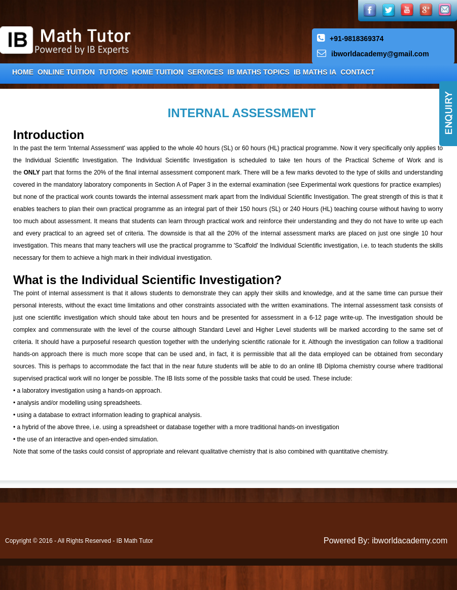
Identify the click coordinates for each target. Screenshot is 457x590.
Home (22, 72)
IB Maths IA (315, 72)
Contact (357, 72)
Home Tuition (158, 72)
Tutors (113, 72)
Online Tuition (66, 72)
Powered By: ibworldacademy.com (385, 540)
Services (206, 72)
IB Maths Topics (259, 72)
